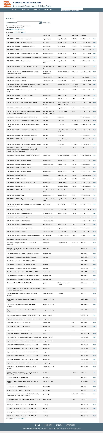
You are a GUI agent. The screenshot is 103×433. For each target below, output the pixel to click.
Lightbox (11, 29)
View (94, 39)
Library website (48, 428)
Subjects (48, 9)
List (23, 29)
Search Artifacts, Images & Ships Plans (32, 6)
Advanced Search (76, 10)
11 (25, 32)
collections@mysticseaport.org (70, 428)
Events (36, 9)
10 (23, 32)
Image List (18, 29)
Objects (25, 9)
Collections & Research (27, 2)
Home (15, 9)
